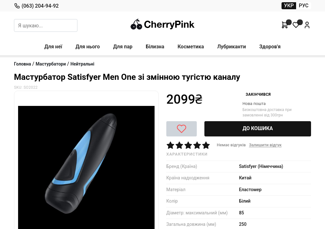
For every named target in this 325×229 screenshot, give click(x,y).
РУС (303, 6)
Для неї (53, 47)
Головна (22, 63)
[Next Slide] (20, 96)
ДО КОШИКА (257, 128)
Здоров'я (270, 47)
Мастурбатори (51, 63)
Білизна (155, 47)
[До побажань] (181, 128)
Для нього (88, 47)
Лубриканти (231, 47)
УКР (289, 6)
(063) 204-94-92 (36, 6)
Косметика (190, 47)
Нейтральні (82, 63)
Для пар (123, 47)
